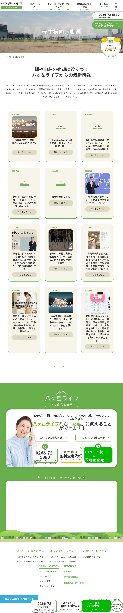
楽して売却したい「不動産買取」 (64, 559)
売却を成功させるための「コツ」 (31, 559)
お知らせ (68, 574)
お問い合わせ (70, 568)
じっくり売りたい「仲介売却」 (64, 564)
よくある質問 (45, 584)
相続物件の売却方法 (92, 559)
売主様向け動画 (71, 580)
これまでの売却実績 (51, 440)
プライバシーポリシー (49, 588)
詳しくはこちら (24, 153)
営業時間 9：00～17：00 (107, 15)
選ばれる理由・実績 (48, 574)
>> (67, 369)
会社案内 (43, 579)
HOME (8, 57)
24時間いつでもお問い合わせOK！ (107, 24)
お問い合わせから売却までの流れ (31, 564)
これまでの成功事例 (93, 440)
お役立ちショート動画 (74, 585)
